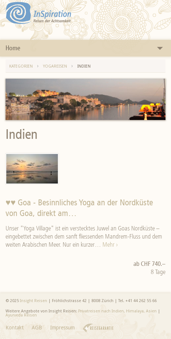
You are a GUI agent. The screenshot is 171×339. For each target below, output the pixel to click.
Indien (84, 66)
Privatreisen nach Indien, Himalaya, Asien (117, 311)
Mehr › (110, 244)
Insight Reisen (33, 300)
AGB (37, 328)
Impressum (62, 328)
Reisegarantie (98, 328)
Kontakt (15, 328)
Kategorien (21, 66)
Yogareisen (55, 66)
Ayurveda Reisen (21, 315)
